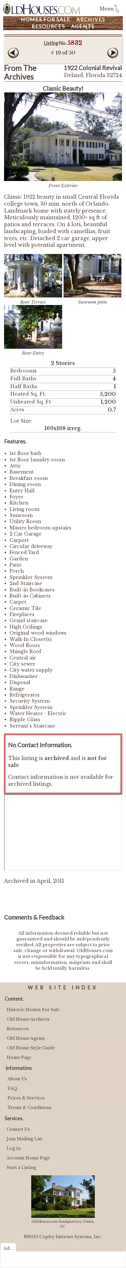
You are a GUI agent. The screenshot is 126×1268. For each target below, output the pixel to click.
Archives (90, 20)
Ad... (8, 1248)
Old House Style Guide (31, 1047)
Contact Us (18, 1129)
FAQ (12, 1088)
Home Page (19, 1057)
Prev (13, 53)
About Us (17, 1078)
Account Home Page (28, 1158)
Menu (107, 9)
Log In (14, 1148)
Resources (48, 26)
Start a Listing (21, 1167)
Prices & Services (26, 1098)
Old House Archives (28, 1019)
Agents (83, 26)
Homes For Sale (46, 20)
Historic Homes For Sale (33, 1009)
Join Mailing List (24, 1138)
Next (112, 53)
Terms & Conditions (29, 1107)
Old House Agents (26, 1038)
